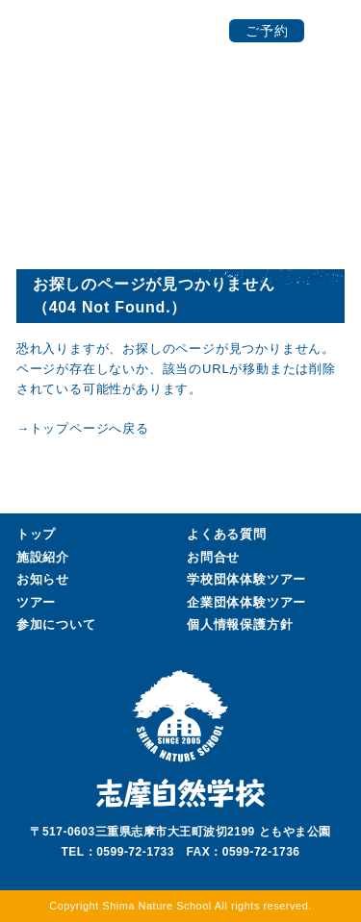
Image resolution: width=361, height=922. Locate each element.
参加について (56, 624)
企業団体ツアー (246, 602)
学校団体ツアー (246, 579)
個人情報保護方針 (240, 624)
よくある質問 (227, 534)
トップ (36, 534)
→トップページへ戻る (82, 428)
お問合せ (213, 557)
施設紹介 (42, 557)
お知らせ (42, 579)
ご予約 (267, 30)
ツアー (36, 602)
